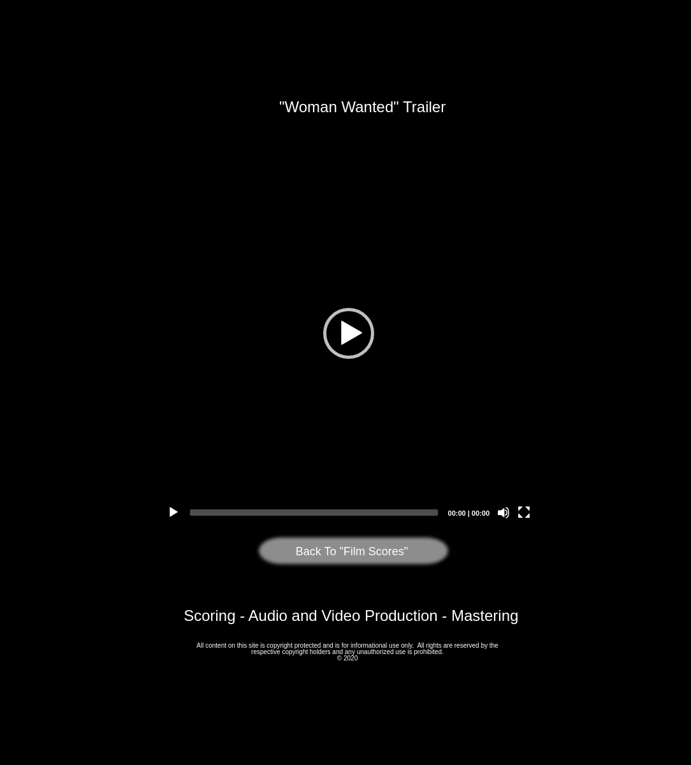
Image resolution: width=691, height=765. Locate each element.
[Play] (173, 512)
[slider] (314, 512)
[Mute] (503, 512)
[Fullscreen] (524, 512)
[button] (348, 333)
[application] (349, 333)
